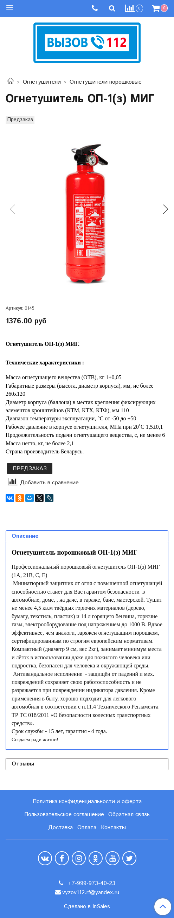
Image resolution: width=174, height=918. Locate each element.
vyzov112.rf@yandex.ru (90, 892)
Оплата (86, 827)
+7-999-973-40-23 (90, 883)
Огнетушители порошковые (106, 82)
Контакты (113, 827)
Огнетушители (42, 82)
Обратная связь (129, 814)
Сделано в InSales (87, 907)
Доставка (60, 827)
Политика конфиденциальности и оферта (87, 801)
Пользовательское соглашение (64, 814)
